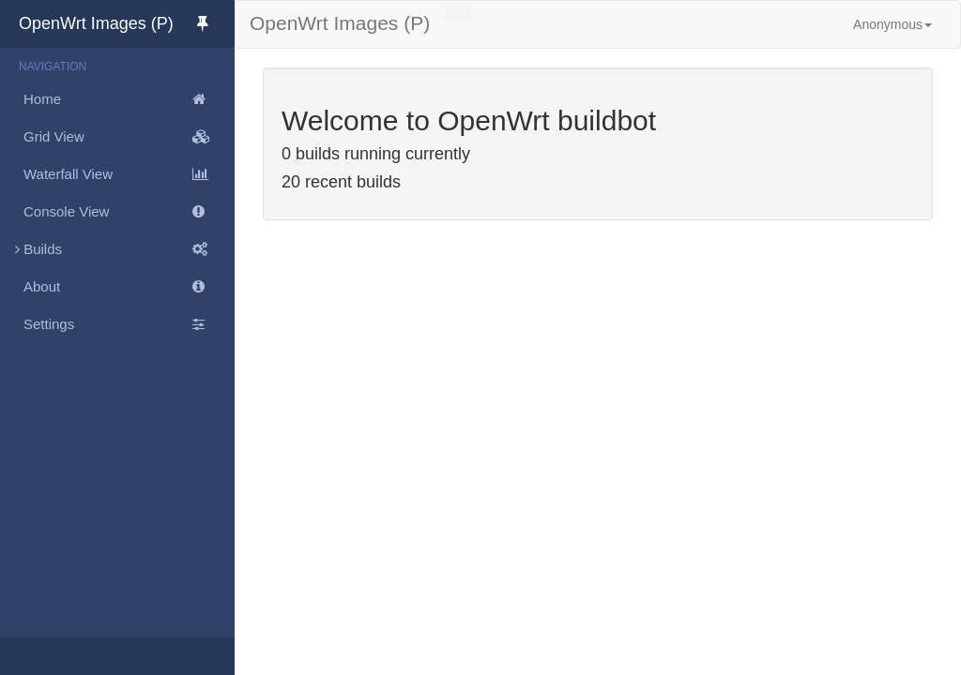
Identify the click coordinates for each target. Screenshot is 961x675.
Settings (129, 324)
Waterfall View (129, 174)
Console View (129, 212)
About (129, 287)
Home (129, 99)
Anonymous (892, 24)
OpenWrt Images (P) (127, 23)
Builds (117, 249)
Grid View (129, 137)
